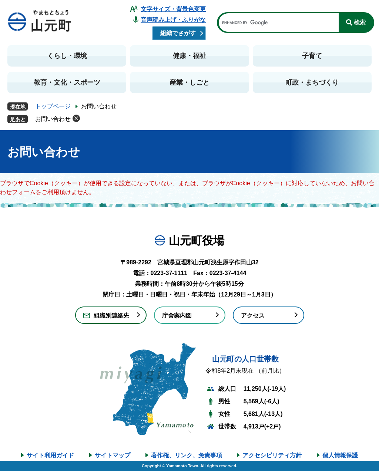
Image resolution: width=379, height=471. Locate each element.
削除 (76, 118)
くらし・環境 (67, 56)
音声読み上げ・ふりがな (173, 20)
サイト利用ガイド (50, 455)
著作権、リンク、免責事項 (186, 455)
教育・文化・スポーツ (67, 82)
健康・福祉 (189, 56)
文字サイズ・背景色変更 (173, 9)
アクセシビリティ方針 (272, 455)
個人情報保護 (340, 455)
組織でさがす (178, 33)
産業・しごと (189, 82)
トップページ (53, 106)
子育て (312, 56)
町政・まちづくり (312, 82)
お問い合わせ (53, 119)
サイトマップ (112, 455)
